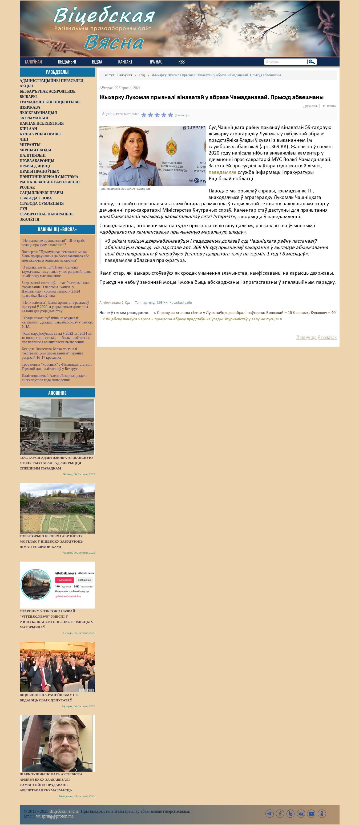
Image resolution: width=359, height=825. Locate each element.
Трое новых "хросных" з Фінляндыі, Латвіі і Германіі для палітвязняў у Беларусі (57, 366)
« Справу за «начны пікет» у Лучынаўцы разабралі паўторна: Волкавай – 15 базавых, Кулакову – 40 (245, 313)
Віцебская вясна (63, 811)
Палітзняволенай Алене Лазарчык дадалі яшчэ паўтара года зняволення (54, 378)
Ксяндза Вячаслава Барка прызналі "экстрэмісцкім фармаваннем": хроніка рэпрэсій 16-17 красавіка (52, 353)
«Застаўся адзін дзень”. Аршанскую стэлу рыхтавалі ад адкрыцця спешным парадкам (56, 463)
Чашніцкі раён (181, 303)
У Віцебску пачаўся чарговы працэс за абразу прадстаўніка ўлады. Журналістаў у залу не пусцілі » (192, 319)
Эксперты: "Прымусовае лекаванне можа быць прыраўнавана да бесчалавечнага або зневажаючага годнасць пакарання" (55, 256)
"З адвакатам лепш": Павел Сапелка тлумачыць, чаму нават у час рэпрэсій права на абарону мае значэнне (57, 271)
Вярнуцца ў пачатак (316, 337)
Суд (127, 303)
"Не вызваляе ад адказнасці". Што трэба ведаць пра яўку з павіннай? (54, 243)
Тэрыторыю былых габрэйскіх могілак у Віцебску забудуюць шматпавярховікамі (51, 541)
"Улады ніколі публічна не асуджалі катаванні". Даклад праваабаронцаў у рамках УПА (57, 322)
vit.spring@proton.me (55, 816)
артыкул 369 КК (155, 303)
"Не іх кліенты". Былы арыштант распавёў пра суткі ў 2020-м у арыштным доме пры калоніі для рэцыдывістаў (55, 307)
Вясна (113, 41)
